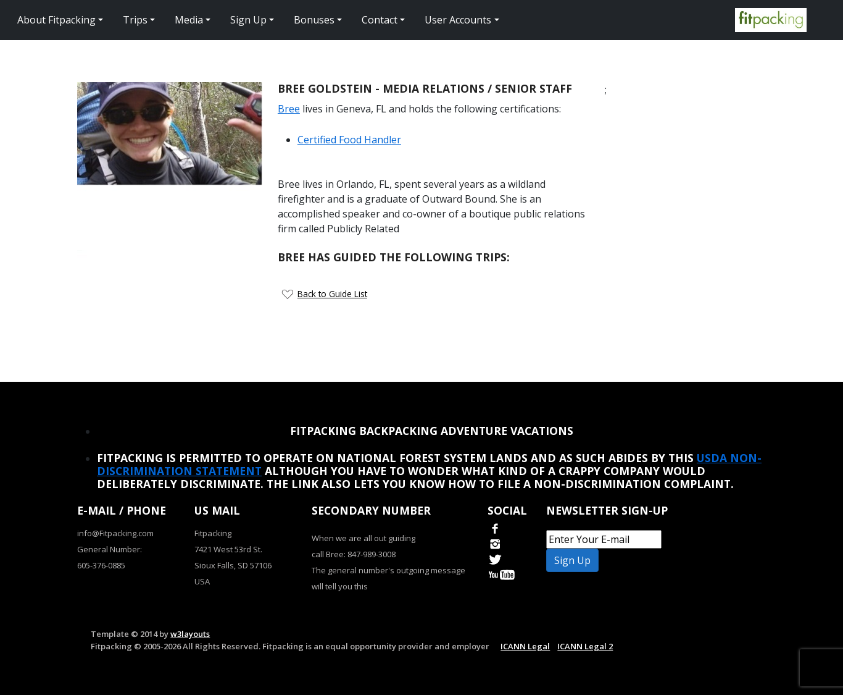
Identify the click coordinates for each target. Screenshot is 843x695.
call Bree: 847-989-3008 (354, 554)
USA (202, 581)
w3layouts (190, 633)
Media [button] (189, 20)
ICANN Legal (525, 646)
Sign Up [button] (248, 20)
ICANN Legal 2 (585, 646)
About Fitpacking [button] (56, 20)
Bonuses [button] (314, 20)
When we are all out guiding (363, 538)
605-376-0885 (101, 565)
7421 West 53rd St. (228, 549)
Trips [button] (135, 20)
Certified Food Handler (349, 139)
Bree (289, 109)
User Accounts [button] (458, 20)
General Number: (109, 549)
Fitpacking (212, 533)
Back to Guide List (332, 294)
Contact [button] (379, 20)
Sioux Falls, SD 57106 (233, 565)
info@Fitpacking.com (115, 533)
